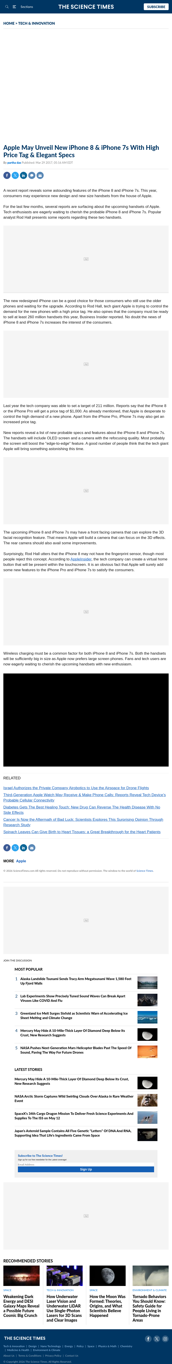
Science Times (144, 870)
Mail (40, 175)
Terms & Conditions (29, 1355)
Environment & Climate (46, 1350)
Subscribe (156, 7)
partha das (14, 162)
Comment (31, 175)
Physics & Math (107, 1346)
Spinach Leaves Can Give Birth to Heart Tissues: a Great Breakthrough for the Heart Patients (82, 832)
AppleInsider (81, 559)
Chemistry (126, 1346)
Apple (21, 861)
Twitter (15, 175)
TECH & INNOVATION (36, 23)
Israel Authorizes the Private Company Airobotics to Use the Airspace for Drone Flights (76, 788)
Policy (80, 1346)
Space (91, 1346)
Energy (69, 1346)
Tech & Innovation (14, 1346)
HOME (9, 23)
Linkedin (23, 175)
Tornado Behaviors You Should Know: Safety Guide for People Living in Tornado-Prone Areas (149, 1308)
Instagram (165, 1339)
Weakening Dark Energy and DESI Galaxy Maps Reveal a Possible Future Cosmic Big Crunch (21, 1306)
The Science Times (86, 7)
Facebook (7, 175)
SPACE (7, 1290)
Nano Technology (51, 1346)
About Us (8, 1355)
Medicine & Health (18, 1350)
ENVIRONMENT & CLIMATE (150, 1290)
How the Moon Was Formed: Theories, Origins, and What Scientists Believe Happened (107, 1306)
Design (32, 1346)
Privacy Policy (53, 1355)
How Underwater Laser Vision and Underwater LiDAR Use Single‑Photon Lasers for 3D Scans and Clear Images (64, 1308)
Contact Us (71, 1355)
